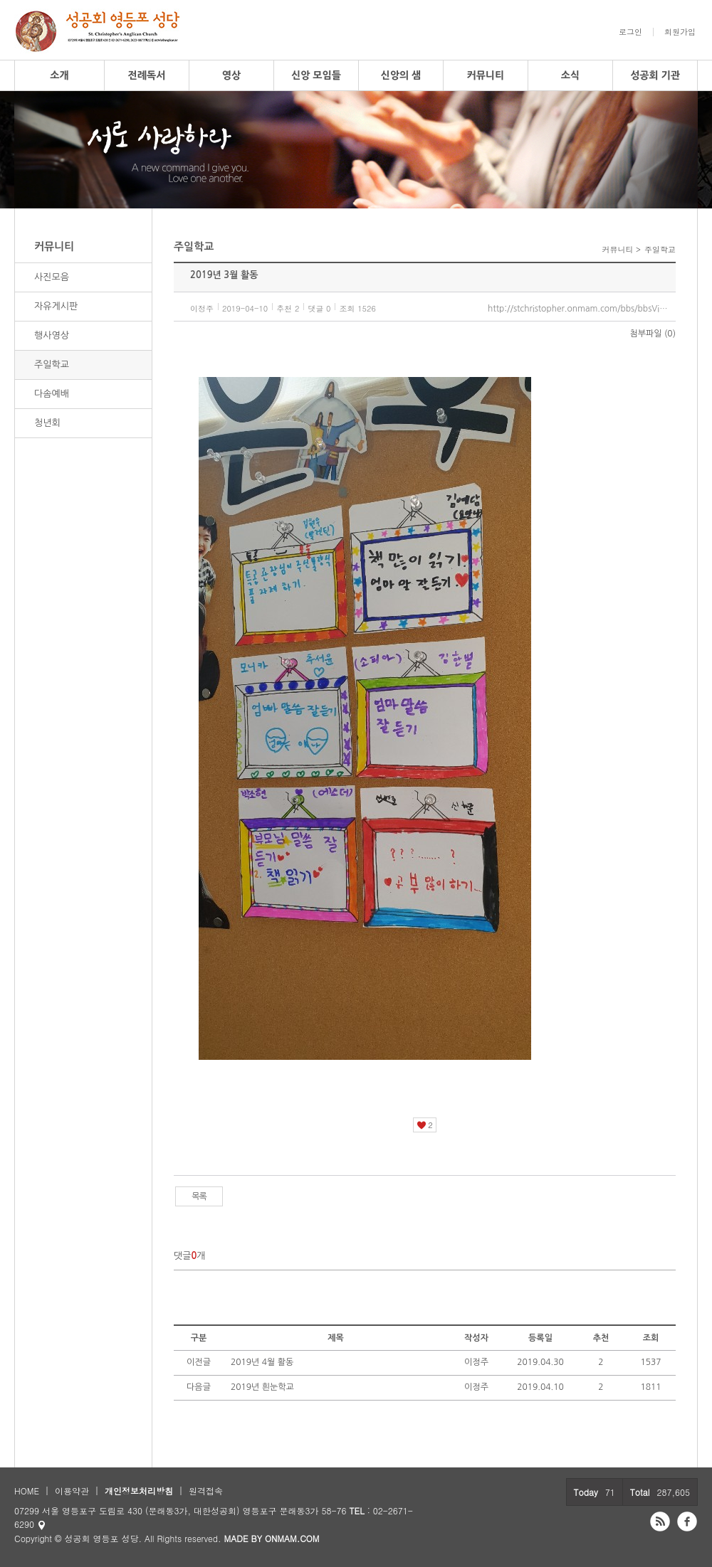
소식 (570, 75)
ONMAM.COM (292, 1538)
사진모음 (51, 277)
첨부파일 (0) (653, 333)
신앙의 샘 (401, 75)
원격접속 (206, 1490)
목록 (199, 1196)
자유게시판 (56, 306)
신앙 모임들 (316, 75)
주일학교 (51, 364)
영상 (231, 75)
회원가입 (680, 32)
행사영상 (51, 335)
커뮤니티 (486, 75)
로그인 (630, 32)
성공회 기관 (655, 75)
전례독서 (147, 75)
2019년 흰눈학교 (262, 1387)
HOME (26, 1490)
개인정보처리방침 (139, 1490)
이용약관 (72, 1490)
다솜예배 (51, 393)
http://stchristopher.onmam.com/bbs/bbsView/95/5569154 (582, 308)
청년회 (47, 422)
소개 (59, 75)
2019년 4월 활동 (262, 1362)
